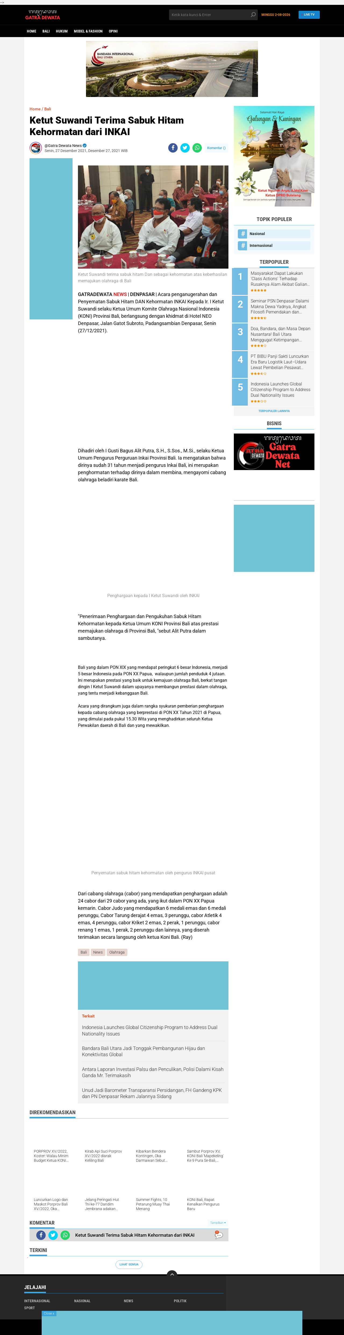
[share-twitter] (185, 148)
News (98, 952)
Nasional (257, 234)
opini (113, 31)
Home (31, 31)
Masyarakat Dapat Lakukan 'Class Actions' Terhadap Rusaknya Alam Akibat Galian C (281, 279)
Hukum (62, 31)
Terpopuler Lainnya (274, 408)
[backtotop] (172, 1275)
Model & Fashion (88, 31)
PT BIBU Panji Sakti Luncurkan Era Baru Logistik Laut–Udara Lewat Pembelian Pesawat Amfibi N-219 (281, 360)
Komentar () (216, 148)
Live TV (307, 14)
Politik (180, 1301)
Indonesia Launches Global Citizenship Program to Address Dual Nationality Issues (278, 387)
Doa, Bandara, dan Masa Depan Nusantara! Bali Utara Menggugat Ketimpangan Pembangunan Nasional (280, 333)
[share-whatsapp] (197, 148)
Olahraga (117, 952)
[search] (213, 14)
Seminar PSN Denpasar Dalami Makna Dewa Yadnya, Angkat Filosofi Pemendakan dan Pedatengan (280, 306)
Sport (29, 1308)
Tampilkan (218, 1223)
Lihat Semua (129, 1264)
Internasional (261, 245)
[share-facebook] (173, 148)
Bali (46, 31)
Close (49, 1313)
